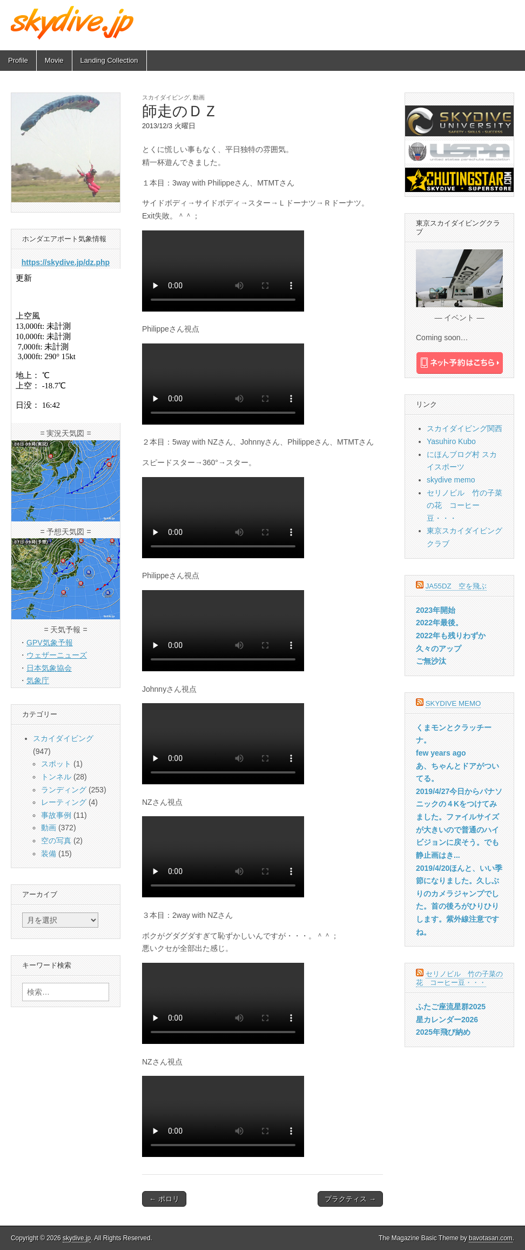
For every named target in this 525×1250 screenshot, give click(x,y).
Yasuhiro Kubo (451, 441)
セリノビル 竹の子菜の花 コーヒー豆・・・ (464, 505)
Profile (18, 60)
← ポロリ (164, 1199)
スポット (56, 763)
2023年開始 (435, 610)
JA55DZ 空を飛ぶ (456, 586)
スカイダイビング (166, 97)
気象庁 (37, 680)
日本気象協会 (49, 668)
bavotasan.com (491, 1238)
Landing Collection (109, 60)
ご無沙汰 (431, 661)
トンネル (56, 776)
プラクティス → (350, 1199)
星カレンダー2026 (447, 1019)
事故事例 (56, 815)
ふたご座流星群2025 (451, 1006)
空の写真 (56, 840)
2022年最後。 (439, 622)
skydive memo (451, 479)
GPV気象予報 (49, 642)
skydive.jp (77, 1238)
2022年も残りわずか (451, 635)
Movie (54, 60)
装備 (48, 853)
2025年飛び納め (443, 1032)
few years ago (441, 753)
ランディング (63, 789)
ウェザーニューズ (56, 655)
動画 (199, 97)
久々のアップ (438, 648)
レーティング (63, 802)
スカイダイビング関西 (464, 428)
